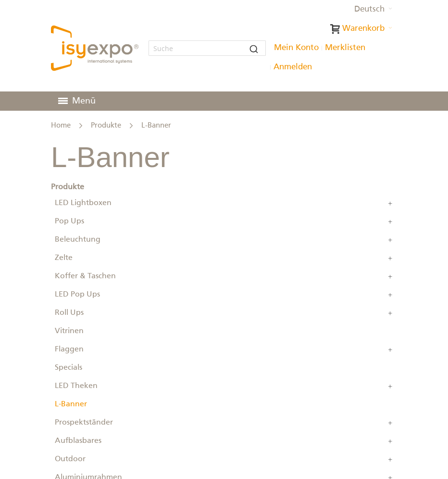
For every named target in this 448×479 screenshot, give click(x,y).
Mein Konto (296, 48)
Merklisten (345, 48)
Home (61, 125)
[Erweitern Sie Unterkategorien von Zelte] (390, 258)
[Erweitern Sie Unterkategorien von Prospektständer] (390, 422)
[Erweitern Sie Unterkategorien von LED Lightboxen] (390, 203)
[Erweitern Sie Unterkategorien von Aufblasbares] (390, 441)
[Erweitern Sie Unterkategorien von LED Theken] (390, 386)
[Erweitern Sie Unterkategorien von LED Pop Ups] (390, 294)
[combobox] (207, 48)
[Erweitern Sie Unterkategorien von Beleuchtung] (390, 239)
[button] (373, 9)
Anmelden (293, 67)
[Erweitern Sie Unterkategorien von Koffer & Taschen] (390, 276)
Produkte (106, 125)
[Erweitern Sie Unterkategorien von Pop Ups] (390, 221)
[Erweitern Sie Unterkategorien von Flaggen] (390, 349)
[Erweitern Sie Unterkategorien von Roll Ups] (390, 313)
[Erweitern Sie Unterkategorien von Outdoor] (390, 459)
